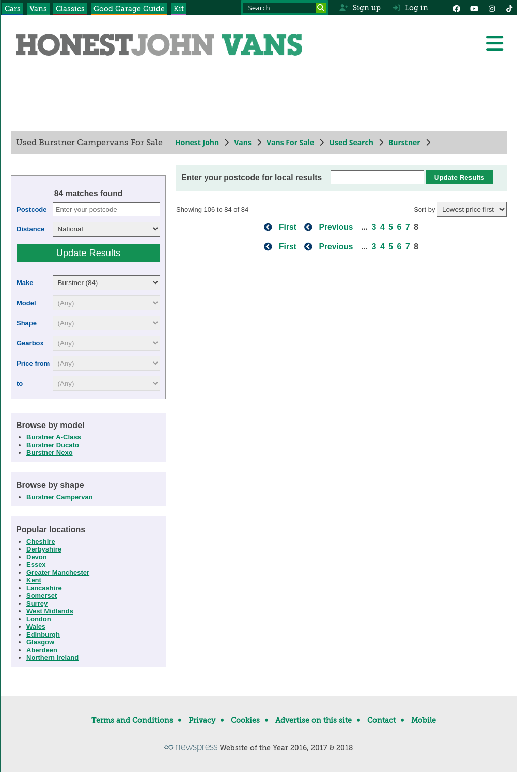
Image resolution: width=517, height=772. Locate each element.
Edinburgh (43, 634)
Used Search (351, 142)
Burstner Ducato (52, 445)
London (38, 619)
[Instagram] (491, 8)
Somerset (41, 596)
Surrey (37, 603)
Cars (13, 9)
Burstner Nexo (49, 452)
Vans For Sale (290, 142)
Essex (36, 565)
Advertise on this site (313, 720)
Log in (410, 8)
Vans (38, 9)
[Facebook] (456, 8)
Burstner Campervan (59, 497)
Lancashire (44, 588)
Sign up (360, 8)
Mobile (423, 720)
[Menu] (494, 43)
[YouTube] (474, 8)
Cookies (245, 720)
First (287, 227)
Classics (70, 9)
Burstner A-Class (53, 437)
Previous (336, 227)
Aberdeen (41, 650)
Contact (381, 720)
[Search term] (284, 7)
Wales (35, 627)
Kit (179, 9)
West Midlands (49, 611)
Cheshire (40, 541)
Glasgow (40, 642)
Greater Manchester (57, 572)
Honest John (197, 142)
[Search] (321, 8)
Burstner (404, 142)
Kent (33, 580)
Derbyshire (43, 549)
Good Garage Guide (129, 9)
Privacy (202, 720)
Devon (36, 557)
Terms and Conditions (132, 720)
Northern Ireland (52, 657)
